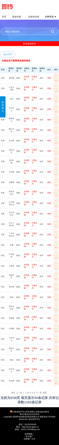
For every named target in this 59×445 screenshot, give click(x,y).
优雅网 (11, 182)
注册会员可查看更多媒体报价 (16, 60)
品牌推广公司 (29, 439)
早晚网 (11, 318)
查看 (49, 78)
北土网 (11, 141)
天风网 (11, 172)
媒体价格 (16, 17)
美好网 (11, 287)
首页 (4, 17)
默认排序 (8, 54)
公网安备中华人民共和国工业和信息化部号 (29, 411)
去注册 (56, 77)
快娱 (11, 360)
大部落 (11, 266)
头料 (11, 99)
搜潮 (11, 297)
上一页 (19, 393)
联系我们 (3, 106)
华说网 (11, 381)
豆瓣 (11, 245)
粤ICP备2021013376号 (29, 414)
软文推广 (29, 436)
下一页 (39, 393)
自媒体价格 (33, 17)
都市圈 (11, 78)
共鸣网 (11, 329)
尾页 (45, 393)
